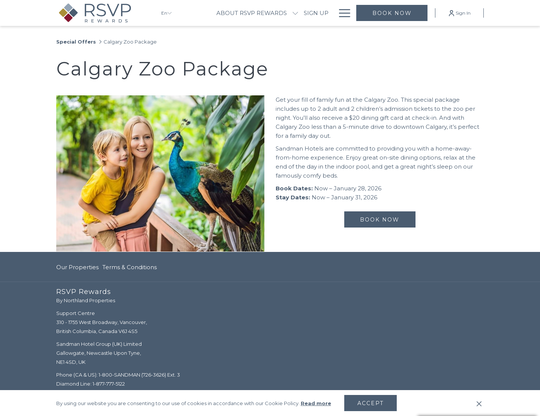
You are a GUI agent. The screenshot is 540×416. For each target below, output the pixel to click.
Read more (316, 403)
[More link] (341, 13)
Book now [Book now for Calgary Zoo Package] (379, 219)
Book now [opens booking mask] (392, 13)
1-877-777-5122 (109, 384)
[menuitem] (252, 13)
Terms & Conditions (129, 267)
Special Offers (76, 42)
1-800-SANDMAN (119, 375)
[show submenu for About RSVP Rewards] (295, 13)
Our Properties (77, 267)
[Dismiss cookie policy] (479, 403)
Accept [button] (370, 403)
